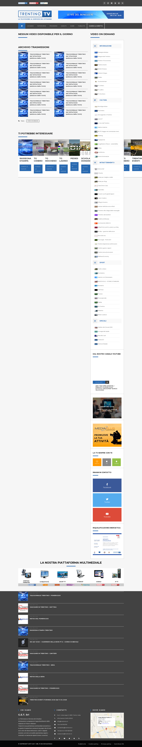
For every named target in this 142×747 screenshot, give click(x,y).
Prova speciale (102, 298)
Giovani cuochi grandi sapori (106, 194)
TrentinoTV (101, 339)
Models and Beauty (103, 219)
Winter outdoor (102, 314)
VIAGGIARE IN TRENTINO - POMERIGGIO (44, 688)
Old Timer (101, 289)
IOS (106, 461)
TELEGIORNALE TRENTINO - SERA (42, 665)
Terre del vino (102, 235)
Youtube (107, 513)
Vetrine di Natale (103, 344)
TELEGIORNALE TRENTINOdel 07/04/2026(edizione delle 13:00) (39, 103)
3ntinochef (101, 169)
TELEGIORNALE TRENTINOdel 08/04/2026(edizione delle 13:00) (39, 93)
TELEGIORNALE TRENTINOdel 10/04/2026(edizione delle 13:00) (39, 75)
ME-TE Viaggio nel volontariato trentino (109, 131)
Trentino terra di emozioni (105, 252)
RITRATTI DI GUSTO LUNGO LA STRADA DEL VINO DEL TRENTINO (109, 227)
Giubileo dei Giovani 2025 (105, 327)
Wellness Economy (103, 256)
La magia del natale (103, 331)
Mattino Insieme (102, 127)
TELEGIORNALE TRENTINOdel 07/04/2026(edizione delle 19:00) (76, 93)
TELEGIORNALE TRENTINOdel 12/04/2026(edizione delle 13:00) (39, 56)
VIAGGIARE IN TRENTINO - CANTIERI (43, 653)
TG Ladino (101, 89)
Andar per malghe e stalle (105, 177)
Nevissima (101, 285)
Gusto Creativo (102, 198)
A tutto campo (102, 269)
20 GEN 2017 (99, 382)
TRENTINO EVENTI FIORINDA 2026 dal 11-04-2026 (48, 700)
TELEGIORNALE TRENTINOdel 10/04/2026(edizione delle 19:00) (76, 65)
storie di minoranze (103, 156)
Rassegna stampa (103, 52)
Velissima (100, 310)
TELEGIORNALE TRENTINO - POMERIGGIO (45, 595)
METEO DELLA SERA (37, 676)
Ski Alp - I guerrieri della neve (106, 231)
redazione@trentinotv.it (64, 734)
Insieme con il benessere (105, 277)
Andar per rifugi (102, 181)
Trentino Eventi (102, 64)
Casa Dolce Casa (103, 185)
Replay (100, 302)
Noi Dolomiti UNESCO (104, 223)
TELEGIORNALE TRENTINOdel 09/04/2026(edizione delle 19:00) (76, 75)
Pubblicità (81, 26)
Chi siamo (30, 26)
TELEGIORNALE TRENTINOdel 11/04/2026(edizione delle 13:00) (39, 65)
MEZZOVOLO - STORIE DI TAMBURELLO (109, 281)
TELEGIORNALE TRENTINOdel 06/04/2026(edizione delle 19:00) (76, 103)
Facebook (107, 483)
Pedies (100, 77)
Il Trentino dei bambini (104, 214)
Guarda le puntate (24, 168)
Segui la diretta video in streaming (107, 410)
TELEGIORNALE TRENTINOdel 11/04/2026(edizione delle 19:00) (76, 56)
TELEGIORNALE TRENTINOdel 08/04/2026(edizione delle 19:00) (76, 84)
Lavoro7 (100, 119)
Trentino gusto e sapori (104, 248)
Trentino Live (107, 407)
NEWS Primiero (102, 69)
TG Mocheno (101, 94)
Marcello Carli (102, 335)
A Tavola (100, 173)
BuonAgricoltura (102, 106)
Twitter (107, 498)
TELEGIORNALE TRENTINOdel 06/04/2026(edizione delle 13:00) (39, 112)
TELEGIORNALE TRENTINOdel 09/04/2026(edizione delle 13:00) (39, 84)
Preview (100, 294)
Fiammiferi (101, 189)
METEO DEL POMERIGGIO (39, 618)
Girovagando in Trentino (105, 114)
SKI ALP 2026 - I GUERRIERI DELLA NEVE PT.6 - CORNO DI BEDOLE (54, 642)
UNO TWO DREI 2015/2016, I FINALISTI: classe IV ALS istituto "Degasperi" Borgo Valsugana (106, 388)
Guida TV (64, 26)
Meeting (100, 135)
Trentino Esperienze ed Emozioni (107, 244)
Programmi (53, 26)
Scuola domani (102, 81)
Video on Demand (33, 121)
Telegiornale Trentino (104, 56)
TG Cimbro (101, 85)
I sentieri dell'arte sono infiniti (106, 206)
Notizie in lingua (102, 73)
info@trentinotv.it (62, 721)
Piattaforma (41, 26)
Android (116, 461)
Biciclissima (101, 273)
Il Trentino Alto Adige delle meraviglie (109, 210)
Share (72, 26)
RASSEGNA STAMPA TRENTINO (41, 630)
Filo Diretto (101, 110)
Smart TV (97, 461)
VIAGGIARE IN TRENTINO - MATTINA (43, 607)
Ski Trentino (101, 306)
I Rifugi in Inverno (103, 202)
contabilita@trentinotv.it (64, 727)
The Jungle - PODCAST (104, 239)
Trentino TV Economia (104, 60)
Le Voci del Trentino (103, 123)
